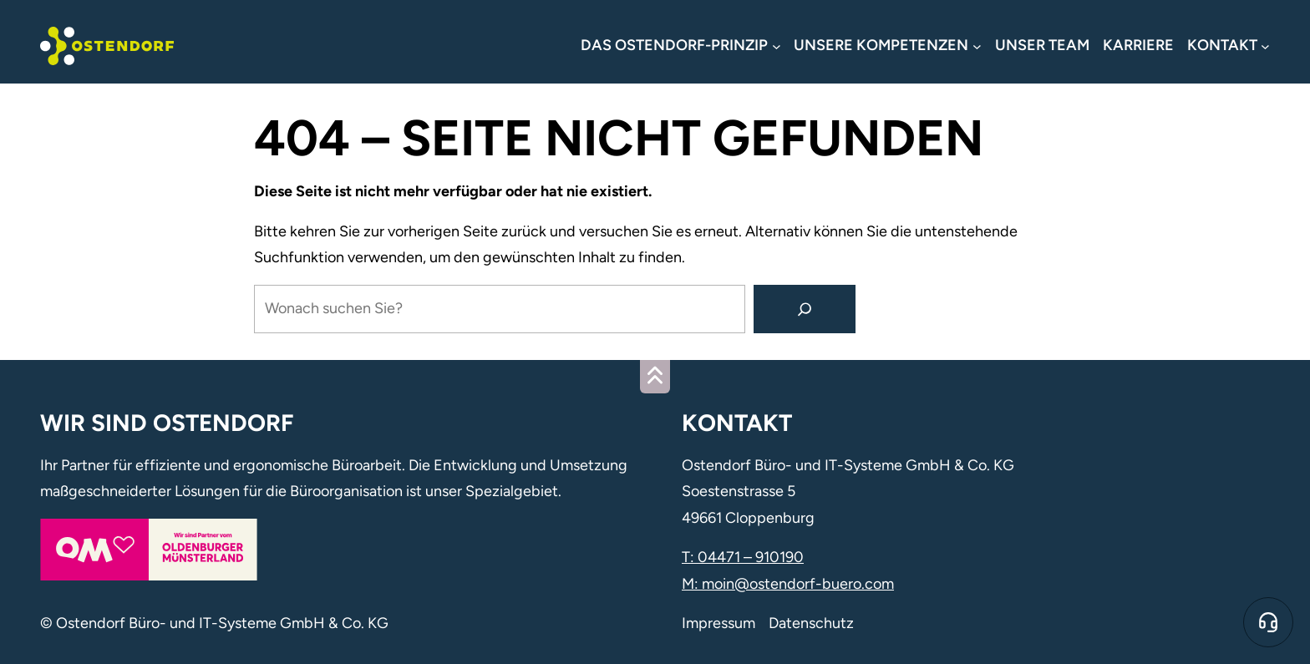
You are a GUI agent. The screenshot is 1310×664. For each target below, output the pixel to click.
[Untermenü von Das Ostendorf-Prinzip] (680, 46)
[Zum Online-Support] (1268, 622)
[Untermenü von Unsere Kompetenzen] (887, 46)
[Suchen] (805, 309)
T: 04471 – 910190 (743, 557)
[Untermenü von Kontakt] (1228, 46)
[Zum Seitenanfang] (655, 376)
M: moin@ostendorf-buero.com (788, 584)
